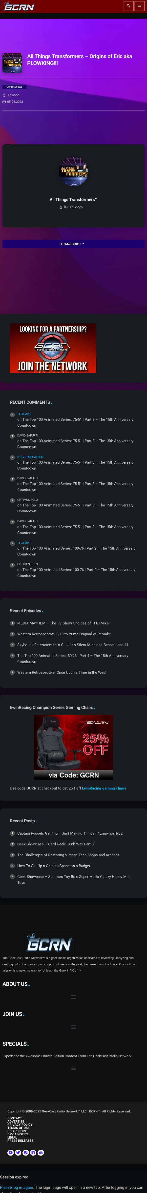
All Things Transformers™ (74, 199)
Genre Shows (14, 86)
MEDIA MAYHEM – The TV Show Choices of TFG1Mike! (63, 623)
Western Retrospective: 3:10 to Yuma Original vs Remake (64, 634)
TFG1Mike (24, 414)
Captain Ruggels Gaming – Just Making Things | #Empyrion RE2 (70, 833)
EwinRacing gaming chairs (104, 788)
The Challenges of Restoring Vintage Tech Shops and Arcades (68, 855)
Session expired (14, 1177)
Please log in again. (17, 1187)
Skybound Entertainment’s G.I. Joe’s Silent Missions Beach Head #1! (73, 645)
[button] (73, 997)
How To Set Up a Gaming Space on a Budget (53, 866)
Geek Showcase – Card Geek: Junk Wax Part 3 (55, 844)
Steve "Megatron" (30, 457)
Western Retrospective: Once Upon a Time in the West (61, 672)
